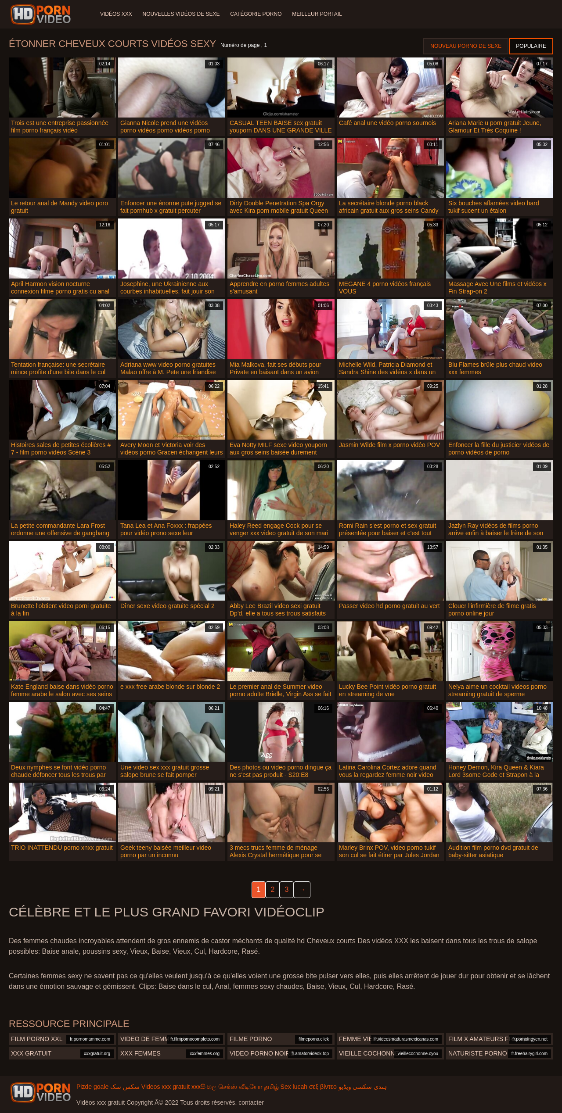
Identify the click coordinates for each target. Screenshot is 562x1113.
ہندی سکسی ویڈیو (363, 1086)
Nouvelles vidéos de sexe (181, 14)
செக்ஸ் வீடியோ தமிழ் (248, 1086)
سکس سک (125, 1086)
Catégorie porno (256, 14)
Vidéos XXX (116, 14)
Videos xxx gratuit (165, 1086)
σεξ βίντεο (323, 1086)
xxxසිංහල (203, 1086)
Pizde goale (92, 1086)
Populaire (531, 46)
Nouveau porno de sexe (465, 46)
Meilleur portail (317, 14)
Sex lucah (294, 1086)
